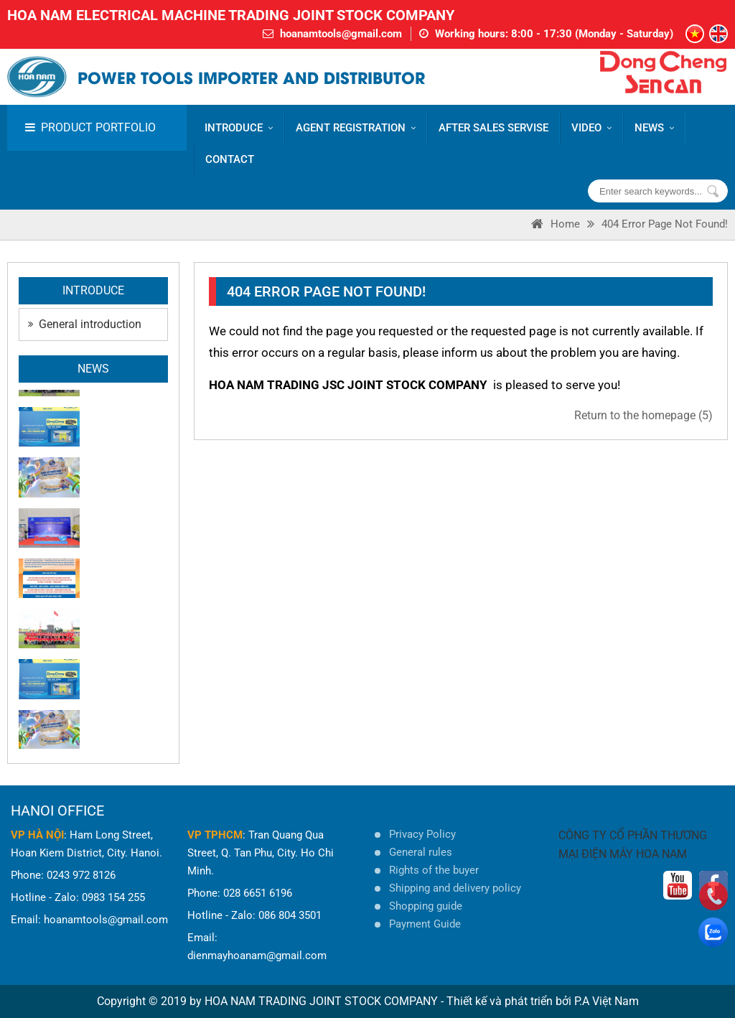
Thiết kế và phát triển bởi (508, 1001)
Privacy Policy (422, 834)
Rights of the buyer (434, 870)
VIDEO (591, 127)
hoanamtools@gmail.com (341, 33)
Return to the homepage (643, 415)
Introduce (239, 127)
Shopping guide (425, 906)
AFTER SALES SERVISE (493, 127)
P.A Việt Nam (606, 1001)
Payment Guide (425, 923)
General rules (420, 852)
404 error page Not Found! (664, 224)
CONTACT (229, 159)
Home (565, 224)
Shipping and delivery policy (455, 888)
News (654, 127)
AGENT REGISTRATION (356, 127)
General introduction (84, 324)
